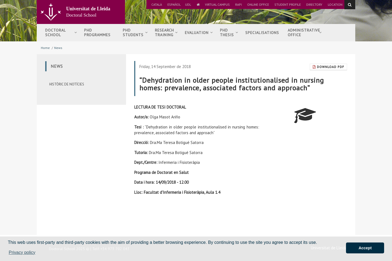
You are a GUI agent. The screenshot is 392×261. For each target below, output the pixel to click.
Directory (314, 4)
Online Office (258, 4)
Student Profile (287, 4)
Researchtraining (166, 32)
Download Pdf (328, 67)
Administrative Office (305, 32)
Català (156, 4)
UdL (188, 4)
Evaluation (199, 32)
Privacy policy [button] (22, 252)
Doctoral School (61, 32)
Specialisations (262, 32)
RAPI (238, 4)
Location (335, 4)
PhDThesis (229, 32)
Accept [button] (365, 248)
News (58, 48)
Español (174, 4)
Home (45, 48)
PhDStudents (135, 32)
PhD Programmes (97, 32)
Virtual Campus (217, 4)
